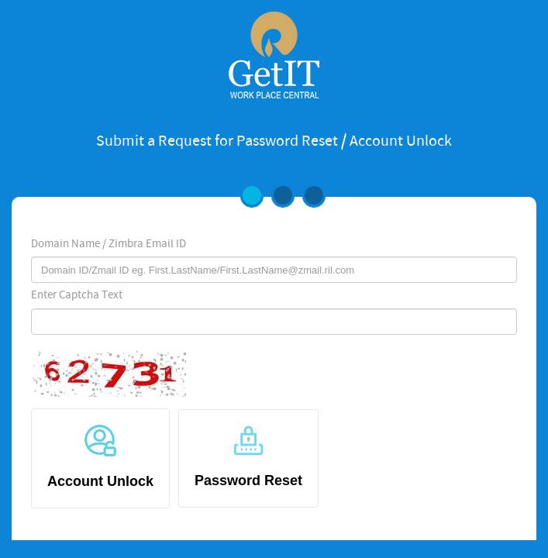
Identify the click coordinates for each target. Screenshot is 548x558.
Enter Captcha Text (76, 295)
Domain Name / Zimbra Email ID (108, 244)
